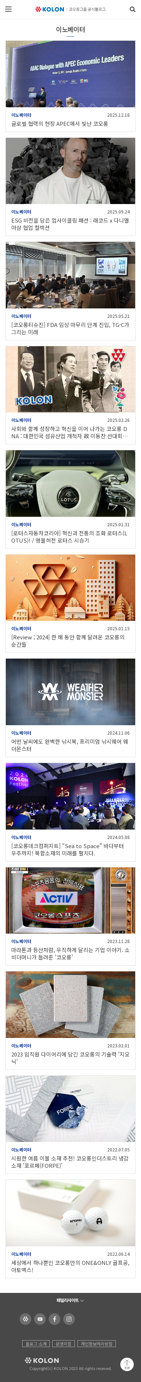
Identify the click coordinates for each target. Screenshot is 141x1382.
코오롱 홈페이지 (24, 1319)
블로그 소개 (36, 1344)
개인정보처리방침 (97, 1344)
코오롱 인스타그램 (67, 1319)
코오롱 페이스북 (53, 1319)
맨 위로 (127, 1364)
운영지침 (64, 1344)
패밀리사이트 (67, 1300)
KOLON (32, 1360)
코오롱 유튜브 (38, 1319)
